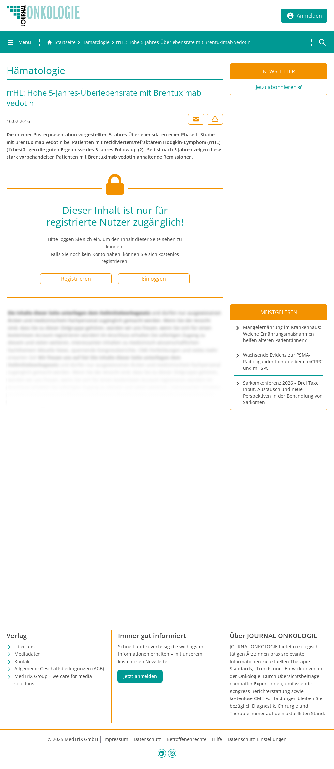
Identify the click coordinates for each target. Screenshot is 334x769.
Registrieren (76, 278)
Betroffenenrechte (186, 739)
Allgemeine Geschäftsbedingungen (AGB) (59, 669)
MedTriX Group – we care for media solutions (53, 680)
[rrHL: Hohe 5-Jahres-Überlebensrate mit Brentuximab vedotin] (183, 42)
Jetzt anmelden (140, 676)
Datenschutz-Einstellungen (257, 739)
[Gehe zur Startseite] (61, 42)
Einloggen (154, 278)
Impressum (115, 739)
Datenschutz (147, 739)
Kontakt (22, 661)
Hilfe (217, 739)
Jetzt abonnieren (276, 87)
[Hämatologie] (96, 42)
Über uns (24, 646)
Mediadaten (27, 654)
